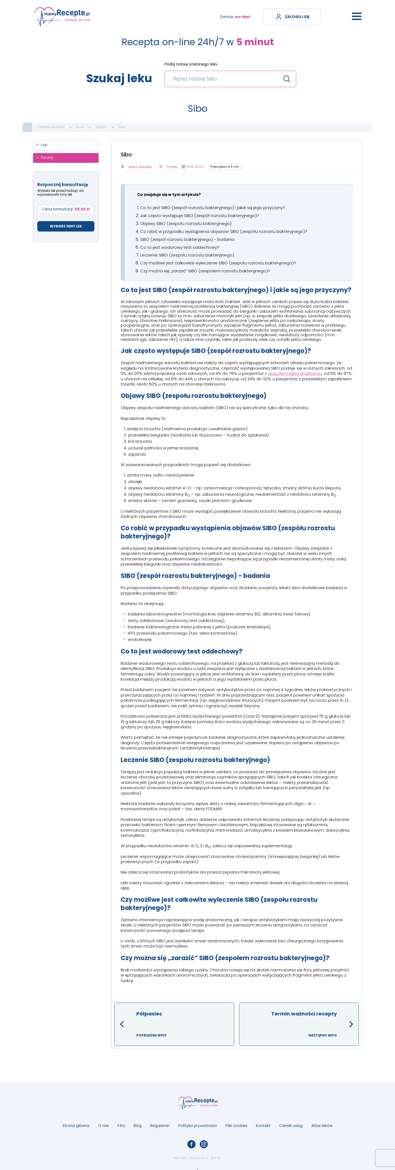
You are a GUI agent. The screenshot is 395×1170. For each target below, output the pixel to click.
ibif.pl (216, 1157)
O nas (103, 1124)
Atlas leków (321, 1124)
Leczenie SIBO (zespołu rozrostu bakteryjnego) (187, 254)
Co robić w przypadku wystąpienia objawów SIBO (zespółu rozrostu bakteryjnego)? (223, 231)
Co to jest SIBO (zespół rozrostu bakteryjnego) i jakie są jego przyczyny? (212, 207)
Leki (44, 145)
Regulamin (160, 1124)
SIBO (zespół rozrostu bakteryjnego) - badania (187, 239)
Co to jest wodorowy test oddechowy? (179, 246)
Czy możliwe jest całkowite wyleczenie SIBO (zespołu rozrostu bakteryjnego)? (218, 262)
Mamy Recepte (139, 167)
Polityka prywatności (197, 1124)
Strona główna (52, 127)
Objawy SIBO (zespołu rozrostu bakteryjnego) (186, 223)
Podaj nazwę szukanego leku (191, 64)
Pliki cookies (236, 1124)
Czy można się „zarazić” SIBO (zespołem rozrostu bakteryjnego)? (205, 270)
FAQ (121, 1124)
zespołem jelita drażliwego (295, 372)
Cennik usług (291, 1124)
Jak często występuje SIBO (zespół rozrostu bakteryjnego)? (199, 215)
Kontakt (263, 1124)
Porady (101, 127)
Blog (80, 127)
